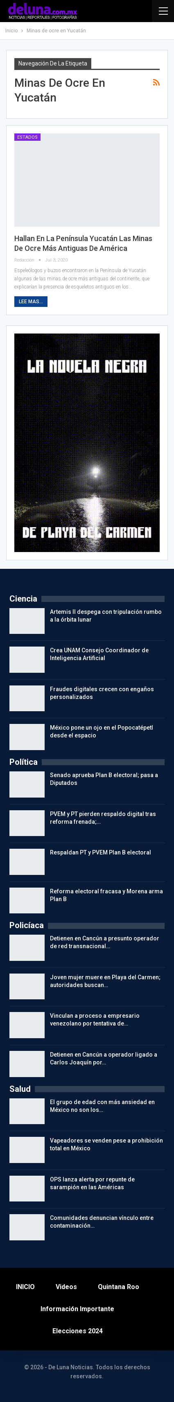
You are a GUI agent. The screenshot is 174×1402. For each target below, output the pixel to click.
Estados (27, 137)
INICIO (25, 1287)
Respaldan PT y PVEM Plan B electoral (100, 852)
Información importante (77, 1309)
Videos (66, 1287)
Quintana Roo (118, 1287)
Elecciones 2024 (77, 1331)
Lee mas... (31, 301)
